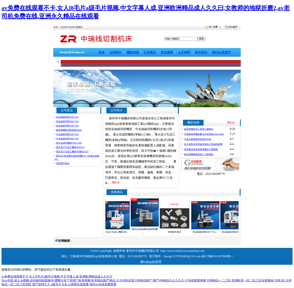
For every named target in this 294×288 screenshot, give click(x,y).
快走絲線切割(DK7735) (67, 117)
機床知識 (133, 52)
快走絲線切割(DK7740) (67, 121)
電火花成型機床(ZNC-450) (69, 143)
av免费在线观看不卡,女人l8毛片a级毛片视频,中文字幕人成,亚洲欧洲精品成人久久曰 (57, 276)
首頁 (101, 52)
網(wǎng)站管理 (150, 261)
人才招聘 (184, 52)
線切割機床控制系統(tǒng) (69, 130)
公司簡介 (116, 52)
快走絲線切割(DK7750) (67, 125)
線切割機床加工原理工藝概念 (198, 129)
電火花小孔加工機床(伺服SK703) (72, 151)
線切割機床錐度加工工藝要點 (198, 154)
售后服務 (167, 52)
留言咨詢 (201, 52)
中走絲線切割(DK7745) (67, 138)
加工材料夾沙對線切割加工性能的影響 (203, 144)
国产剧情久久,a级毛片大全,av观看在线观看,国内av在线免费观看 (74, 284)
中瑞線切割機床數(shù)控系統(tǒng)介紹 (204, 134)
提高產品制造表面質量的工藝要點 (201, 149)
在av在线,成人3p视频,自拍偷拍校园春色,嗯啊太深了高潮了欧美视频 (46, 280)
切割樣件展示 (63, 163)
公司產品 (150, 52)
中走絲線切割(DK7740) (67, 134)
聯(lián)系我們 (221, 52)
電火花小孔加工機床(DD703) (70, 147)
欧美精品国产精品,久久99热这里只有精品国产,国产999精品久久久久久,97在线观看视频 (148, 280)
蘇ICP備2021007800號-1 (217, 256)
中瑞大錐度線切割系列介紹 (197, 139)
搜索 (201, 38)
